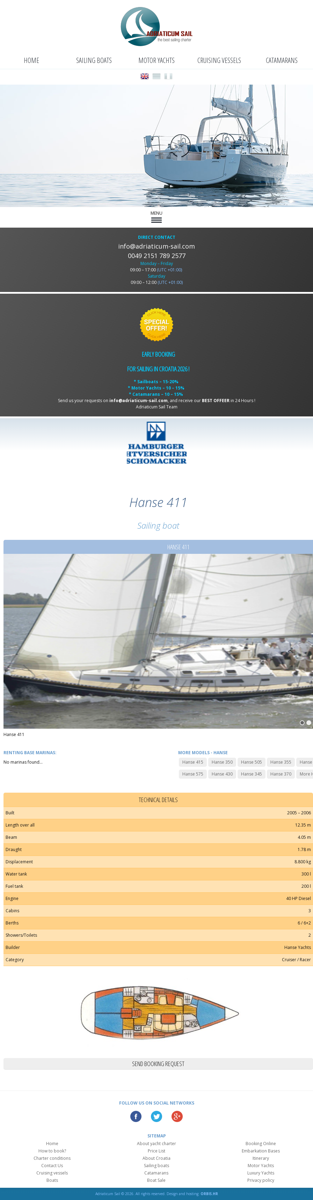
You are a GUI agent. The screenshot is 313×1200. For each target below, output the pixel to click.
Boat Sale (156, 1180)
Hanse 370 (280, 774)
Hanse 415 (192, 762)
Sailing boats (94, 60)
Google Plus (177, 1116)
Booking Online (261, 1144)
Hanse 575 (192, 774)
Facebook (135, 1116)
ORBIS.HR (209, 1193)
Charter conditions (52, 1158)
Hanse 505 (251, 762)
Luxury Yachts (260, 1173)
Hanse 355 (280, 762)
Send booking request (158, 1063)
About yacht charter (156, 1144)
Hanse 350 (222, 762)
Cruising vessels (219, 60)
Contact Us (52, 1166)
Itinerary (261, 1158)
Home (31, 60)
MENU (156, 216)
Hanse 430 (222, 774)
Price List (156, 1151)
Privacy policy (260, 1180)
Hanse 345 (251, 774)
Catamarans (282, 60)
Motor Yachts (156, 60)
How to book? (52, 1151)
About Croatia (156, 1158)
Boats (52, 1180)
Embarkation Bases (261, 1151)
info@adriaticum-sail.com (156, 246)
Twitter (156, 1116)
